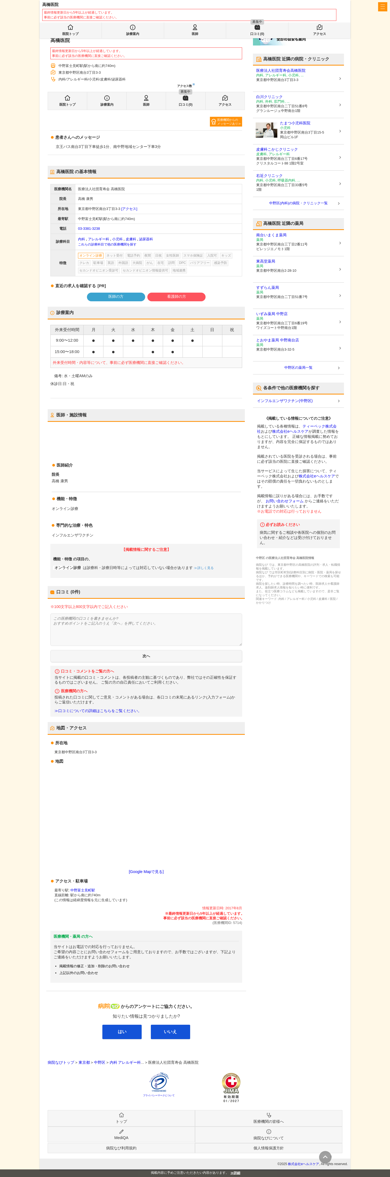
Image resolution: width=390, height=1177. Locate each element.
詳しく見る (205, 568)
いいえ (170, 1031)
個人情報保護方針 (268, 1148)
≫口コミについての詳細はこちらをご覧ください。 (98, 711)
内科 (81, 239)
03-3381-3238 (89, 229)
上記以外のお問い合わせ (78, 973)
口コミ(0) (186, 104)
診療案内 (106, 104)
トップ (121, 1121)
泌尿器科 (146, 239)
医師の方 (115, 296)
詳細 (237, 1173)
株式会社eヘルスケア (290, 431)
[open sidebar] (382, 6)
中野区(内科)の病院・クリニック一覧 (298, 203)
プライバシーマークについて (159, 1095)
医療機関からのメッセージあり (227, 121)
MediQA (121, 1138)
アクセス (225, 104)
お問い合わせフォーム (285, 501)
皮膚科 (131, 239)
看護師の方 (176, 296)
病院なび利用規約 (121, 1148)
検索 (173, 22)
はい (122, 1031)
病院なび (66, 6)
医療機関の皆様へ (311, 6)
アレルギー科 (98, 239)
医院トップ (67, 104)
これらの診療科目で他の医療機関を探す (107, 244)
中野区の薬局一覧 (298, 368)
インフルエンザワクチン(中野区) (285, 401)
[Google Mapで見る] (146, 871)
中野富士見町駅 (82, 890)
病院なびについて (268, 1138)
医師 (146, 104)
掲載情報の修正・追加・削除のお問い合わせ (94, 966)
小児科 (117, 239)
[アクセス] (129, 209)
